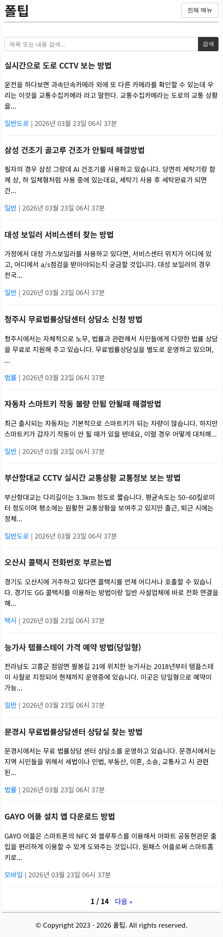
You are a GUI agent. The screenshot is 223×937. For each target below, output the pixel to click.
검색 (208, 44)
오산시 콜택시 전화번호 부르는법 (58, 562)
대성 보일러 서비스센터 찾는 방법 (59, 234)
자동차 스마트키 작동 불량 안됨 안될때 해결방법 (82, 403)
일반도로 (17, 123)
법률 (11, 377)
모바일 (14, 874)
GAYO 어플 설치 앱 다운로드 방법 (59, 816)
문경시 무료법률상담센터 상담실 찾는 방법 (73, 731)
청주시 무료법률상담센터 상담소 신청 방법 (73, 319)
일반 (11, 207)
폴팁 (16, 10)
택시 (11, 620)
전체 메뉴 (199, 10)
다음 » (124, 901)
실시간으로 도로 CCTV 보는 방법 (58, 65)
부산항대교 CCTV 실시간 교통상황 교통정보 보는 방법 (92, 477)
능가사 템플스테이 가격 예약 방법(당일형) (72, 647)
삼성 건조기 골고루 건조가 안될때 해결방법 (74, 149)
